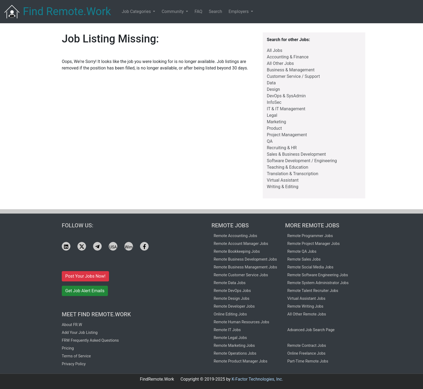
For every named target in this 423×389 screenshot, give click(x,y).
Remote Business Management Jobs (245, 267)
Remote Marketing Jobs (234, 345)
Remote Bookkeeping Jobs (237, 251)
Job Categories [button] (137, 11)
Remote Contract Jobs (306, 345)
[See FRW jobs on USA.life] (113, 246)
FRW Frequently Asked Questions (90, 340)
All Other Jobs (280, 63)
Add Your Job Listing (80, 332)
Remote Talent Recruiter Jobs (312, 290)
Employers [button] (239, 11)
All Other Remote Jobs (306, 314)
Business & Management (291, 69)
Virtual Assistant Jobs (306, 298)
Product (274, 128)
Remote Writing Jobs (305, 306)
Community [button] (173, 11)
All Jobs (274, 50)
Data (271, 82)
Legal (272, 115)
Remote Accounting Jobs (235, 236)
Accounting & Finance (288, 56)
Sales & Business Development (296, 154)
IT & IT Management (286, 108)
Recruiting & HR (282, 147)
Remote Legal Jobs (230, 337)
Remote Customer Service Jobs (241, 275)
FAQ (198, 11)
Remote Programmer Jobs (310, 236)
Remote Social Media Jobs (310, 267)
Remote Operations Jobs (235, 353)
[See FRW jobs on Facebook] (144, 246)
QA (269, 141)
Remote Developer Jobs (234, 306)
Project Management (287, 134)
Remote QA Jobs (301, 251)
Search (215, 11)
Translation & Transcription (292, 173)
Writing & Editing (282, 186)
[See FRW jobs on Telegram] (97, 246)
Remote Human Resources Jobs (241, 322)
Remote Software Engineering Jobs (317, 275)
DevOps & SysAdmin (286, 95)
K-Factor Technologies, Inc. (257, 379)
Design (273, 89)
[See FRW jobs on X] (81, 246)
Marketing (276, 121)
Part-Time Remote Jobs (307, 361)
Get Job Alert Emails (84, 290)
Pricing (68, 348)
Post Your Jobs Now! (85, 276)
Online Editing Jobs (230, 314)
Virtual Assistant (283, 180)
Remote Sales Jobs (303, 259)
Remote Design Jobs (232, 298)
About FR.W (72, 324)
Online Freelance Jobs (306, 353)
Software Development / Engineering (302, 160)
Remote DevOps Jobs (232, 290)
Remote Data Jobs (229, 283)
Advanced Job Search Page (311, 330)
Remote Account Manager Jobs (241, 243)
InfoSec (274, 102)
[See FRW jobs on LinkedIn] (66, 246)
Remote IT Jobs (227, 330)
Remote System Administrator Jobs (318, 283)
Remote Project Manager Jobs (313, 243)
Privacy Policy (74, 364)
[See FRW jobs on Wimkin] (128, 246)
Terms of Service (76, 356)
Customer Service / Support (293, 76)
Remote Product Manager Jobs (240, 361)
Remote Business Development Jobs (245, 259)
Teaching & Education (287, 167)
